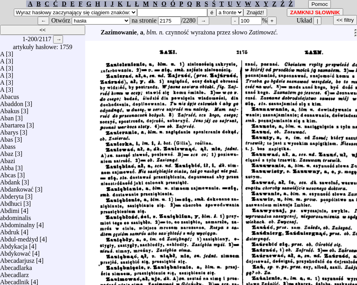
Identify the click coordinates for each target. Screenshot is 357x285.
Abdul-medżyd (19, 237)
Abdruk (9, 230)
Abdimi (9, 208)
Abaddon (11, 102)
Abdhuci (11, 201)
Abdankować (16, 187)
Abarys (9, 130)
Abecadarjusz (17, 258)
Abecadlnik (14, 280)
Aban (7, 116)
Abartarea (12, 123)
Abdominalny (17, 223)
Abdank (10, 180)
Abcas (8, 173)
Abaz (6, 151)
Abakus (9, 109)
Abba (7, 166)
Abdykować (15, 251)
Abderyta (12, 194)
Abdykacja (13, 244)
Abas (6, 137)
